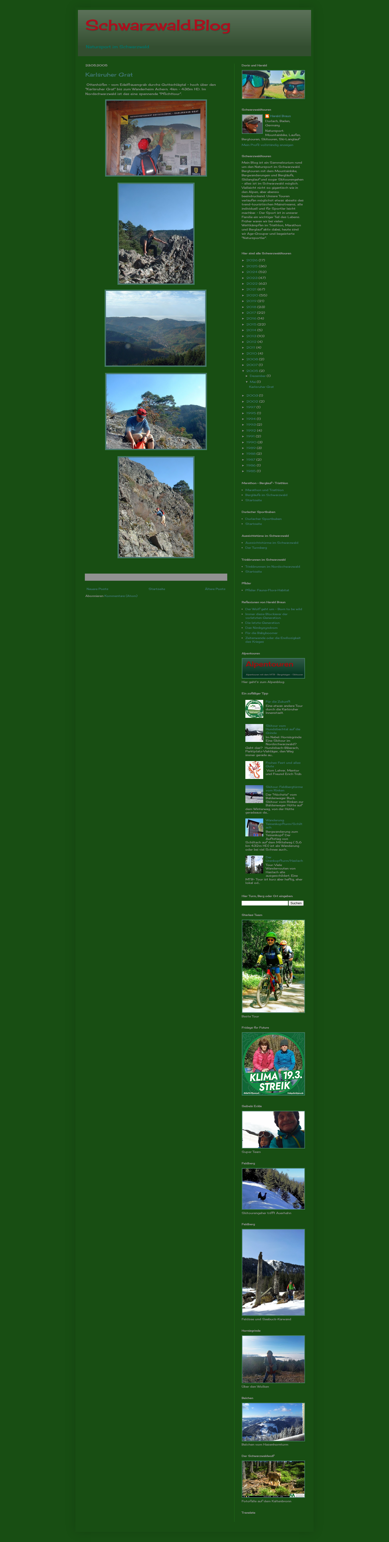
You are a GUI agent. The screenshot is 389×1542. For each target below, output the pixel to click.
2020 (252, 295)
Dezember (258, 376)
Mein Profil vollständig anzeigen (267, 145)
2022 (252, 283)
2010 (252, 353)
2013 (251, 336)
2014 (251, 330)
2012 (252, 342)
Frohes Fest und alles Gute (283, 764)
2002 (252, 401)
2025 (252, 266)
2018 (251, 307)
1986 (251, 465)
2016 (252, 318)
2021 (252, 289)
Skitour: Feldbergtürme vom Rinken (284, 788)
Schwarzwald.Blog (157, 25)
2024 (252, 272)
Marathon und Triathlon (264, 490)
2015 (252, 324)
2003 (252, 395)
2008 (252, 359)
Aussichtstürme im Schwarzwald (271, 542)
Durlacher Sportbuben (263, 519)
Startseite (157, 589)
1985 (251, 471)
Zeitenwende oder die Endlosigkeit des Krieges (273, 639)
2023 (252, 278)
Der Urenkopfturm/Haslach (284, 858)
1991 (251, 436)
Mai (253, 382)
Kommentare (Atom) (120, 596)
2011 (251, 347)
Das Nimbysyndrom (261, 628)
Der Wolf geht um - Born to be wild (273, 609)
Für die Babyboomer (261, 633)
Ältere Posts (215, 589)
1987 (251, 459)
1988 (251, 453)
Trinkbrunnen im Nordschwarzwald (272, 566)
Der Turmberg (256, 547)
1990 (252, 442)
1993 (251, 424)
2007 (252, 365)
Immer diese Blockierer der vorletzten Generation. (266, 615)
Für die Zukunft (278, 701)
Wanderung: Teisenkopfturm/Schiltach (284, 823)
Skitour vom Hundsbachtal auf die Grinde (283, 729)
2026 (252, 260)
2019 (252, 301)
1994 (251, 419)
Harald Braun (280, 116)
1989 (251, 448)
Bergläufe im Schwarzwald (266, 495)
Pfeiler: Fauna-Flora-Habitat (267, 590)
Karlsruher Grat (109, 74)
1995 (251, 413)
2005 (252, 371)
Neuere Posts (97, 589)
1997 (251, 407)
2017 (251, 313)
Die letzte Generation (262, 623)
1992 (251, 430)
